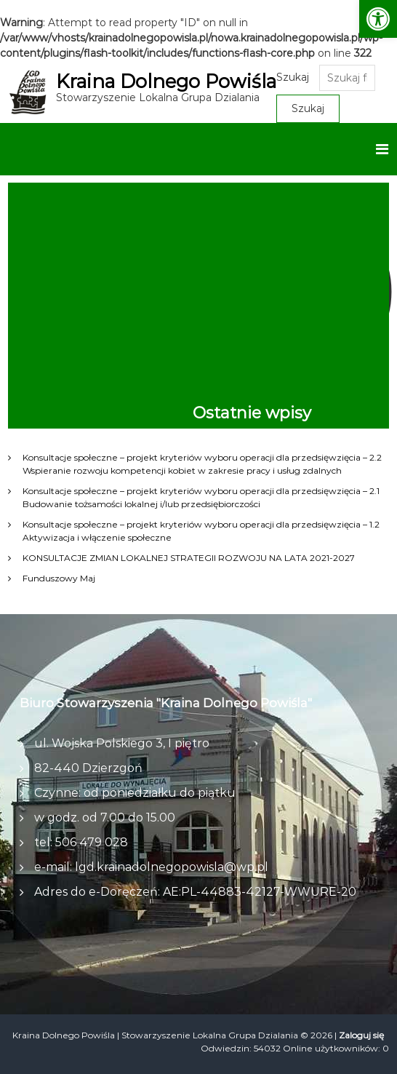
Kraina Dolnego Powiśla (168, 81)
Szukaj (296, 77)
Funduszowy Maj (59, 578)
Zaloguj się (361, 1035)
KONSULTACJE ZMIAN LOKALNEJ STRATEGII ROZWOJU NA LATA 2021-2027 (189, 557)
